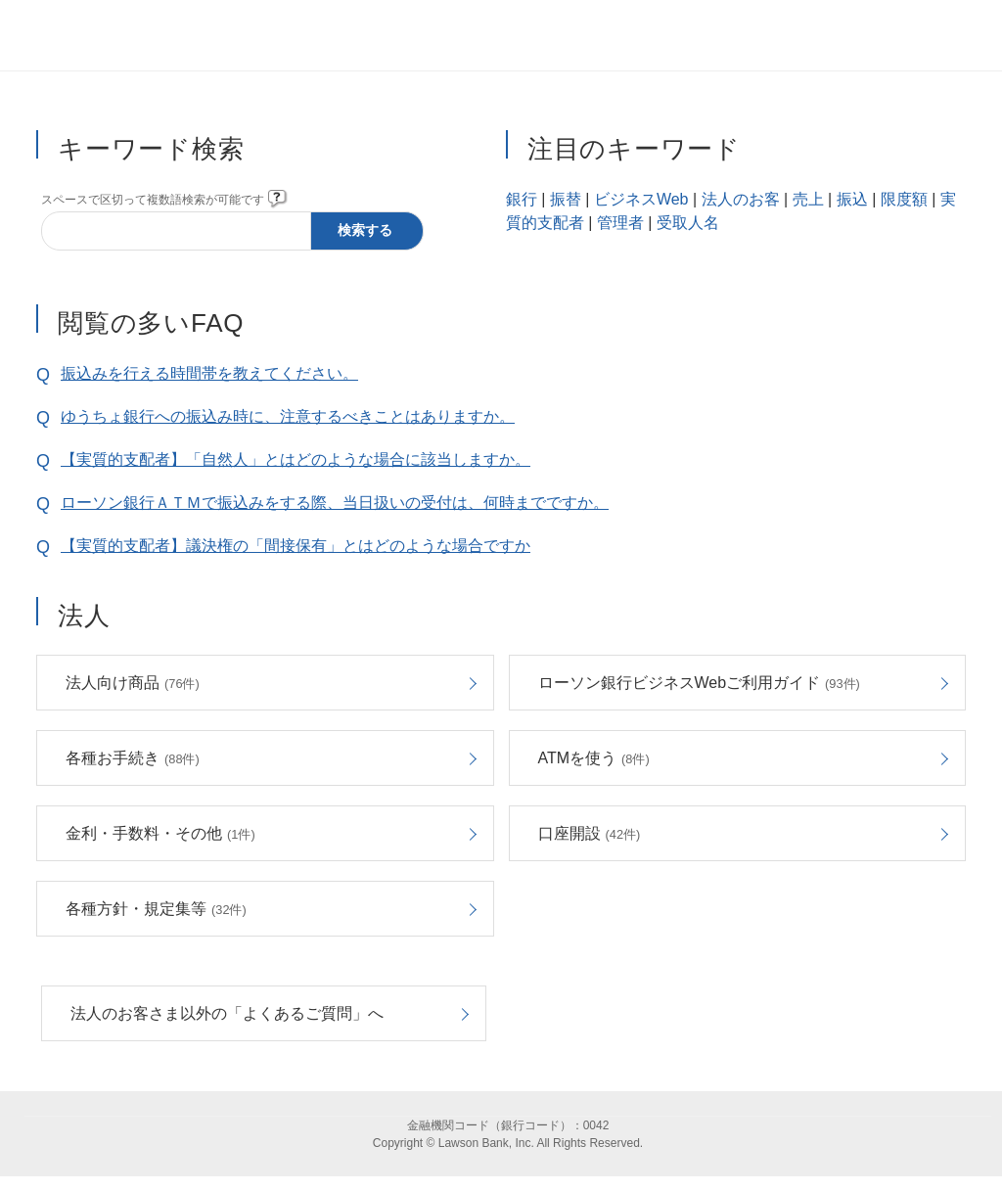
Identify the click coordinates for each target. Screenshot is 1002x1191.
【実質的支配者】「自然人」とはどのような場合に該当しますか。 (295, 459)
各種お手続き (133, 758)
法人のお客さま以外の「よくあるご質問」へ (227, 1013)
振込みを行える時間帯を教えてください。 (209, 373)
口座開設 (589, 833)
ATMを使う (594, 758)
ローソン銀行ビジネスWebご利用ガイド (699, 682)
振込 (852, 199)
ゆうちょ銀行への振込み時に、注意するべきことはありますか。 (288, 416)
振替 (565, 199)
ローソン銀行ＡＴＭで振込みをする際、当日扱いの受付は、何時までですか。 (335, 502)
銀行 (521, 199)
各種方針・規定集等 (156, 908)
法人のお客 (741, 199)
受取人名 (688, 222)
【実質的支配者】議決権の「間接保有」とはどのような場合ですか (295, 545)
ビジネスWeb (641, 199)
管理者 (620, 222)
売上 (808, 199)
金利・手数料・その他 (160, 833)
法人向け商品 (133, 682)
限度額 (904, 199)
